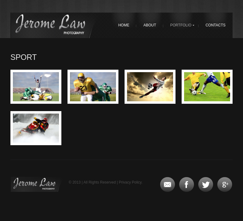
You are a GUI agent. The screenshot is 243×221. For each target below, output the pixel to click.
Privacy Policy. (130, 182)
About (149, 25)
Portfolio (180, 25)
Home (123, 25)
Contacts (216, 25)
